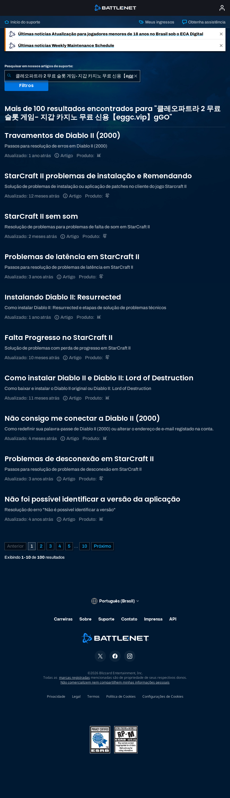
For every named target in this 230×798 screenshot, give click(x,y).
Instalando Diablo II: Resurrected (63, 297)
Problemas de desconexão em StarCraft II (79, 459)
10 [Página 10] (84, 546)
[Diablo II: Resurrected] (99, 155)
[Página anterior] (15, 546)
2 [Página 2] (41, 546)
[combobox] (72, 76)
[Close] (221, 34)
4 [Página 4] (59, 546)
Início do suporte (22, 22)
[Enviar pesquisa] (9, 76)
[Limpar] (135, 76)
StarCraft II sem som (41, 216)
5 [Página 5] (69, 546)
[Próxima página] (102, 546)
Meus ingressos (156, 22)
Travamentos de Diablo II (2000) (62, 135)
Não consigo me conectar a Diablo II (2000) (82, 418)
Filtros (26, 85)
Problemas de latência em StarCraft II (72, 257)
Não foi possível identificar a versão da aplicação (92, 499)
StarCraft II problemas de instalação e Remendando (98, 176)
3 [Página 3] (50, 546)
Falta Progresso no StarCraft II (58, 337)
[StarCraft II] (108, 196)
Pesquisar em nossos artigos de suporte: (39, 66)
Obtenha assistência (203, 22)
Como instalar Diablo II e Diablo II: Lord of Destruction (99, 378)
